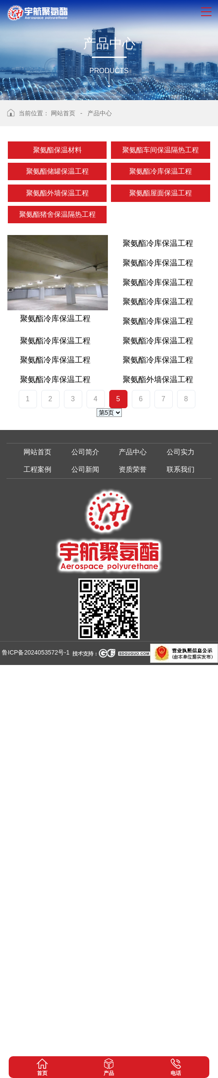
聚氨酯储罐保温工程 (57, 171)
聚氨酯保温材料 (57, 150)
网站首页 (63, 113)
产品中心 (99, 113)
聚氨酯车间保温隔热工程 (160, 150)
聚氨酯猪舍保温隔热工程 (57, 214)
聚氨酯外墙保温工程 (57, 193)
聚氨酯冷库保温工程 (160, 171)
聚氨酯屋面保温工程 (160, 193)
